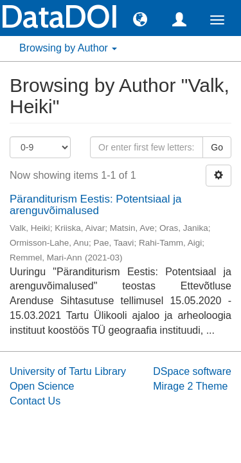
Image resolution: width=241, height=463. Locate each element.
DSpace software (192, 371)
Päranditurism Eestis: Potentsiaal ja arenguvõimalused (95, 205)
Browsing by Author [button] (68, 47)
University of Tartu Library (68, 371)
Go (217, 147)
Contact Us (35, 400)
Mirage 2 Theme (190, 386)
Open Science (42, 386)
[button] (140, 19)
